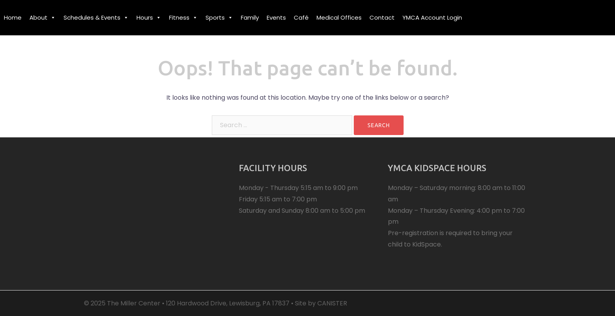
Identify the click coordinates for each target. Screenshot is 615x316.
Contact (382, 17)
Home (13, 17)
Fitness (183, 17)
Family (250, 17)
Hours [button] (148, 17)
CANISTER (332, 303)
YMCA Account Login (432, 17)
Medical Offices (339, 17)
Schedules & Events (96, 17)
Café (301, 17)
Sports (219, 17)
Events (276, 17)
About (42, 17)
